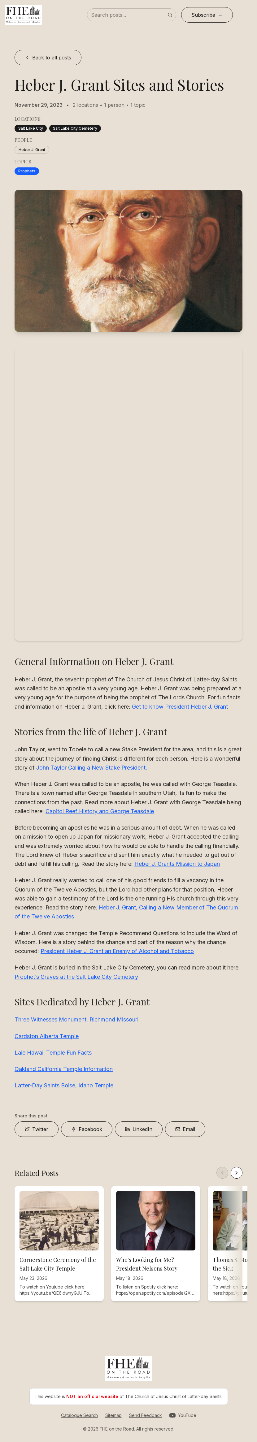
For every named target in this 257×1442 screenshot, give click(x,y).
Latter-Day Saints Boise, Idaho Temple (64, 1085)
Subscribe (203, 15)
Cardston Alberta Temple (47, 1036)
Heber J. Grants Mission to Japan (177, 864)
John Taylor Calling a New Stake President (91, 767)
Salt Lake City (30, 128)
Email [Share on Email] (185, 1129)
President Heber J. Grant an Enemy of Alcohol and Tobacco (117, 951)
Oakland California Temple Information (64, 1069)
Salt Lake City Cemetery (75, 128)
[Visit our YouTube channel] (182, 1415)
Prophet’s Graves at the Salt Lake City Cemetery (76, 977)
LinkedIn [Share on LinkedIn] (138, 1129)
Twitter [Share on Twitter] (36, 1129)
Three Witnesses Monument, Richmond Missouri (76, 1019)
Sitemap (113, 1415)
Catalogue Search (79, 1415)
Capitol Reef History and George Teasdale (100, 811)
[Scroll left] (222, 1173)
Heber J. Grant (32, 149)
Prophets (26, 171)
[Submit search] (170, 14)
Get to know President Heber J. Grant (180, 706)
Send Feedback (145, 1415)
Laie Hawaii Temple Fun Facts (53, 1052)
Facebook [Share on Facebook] (86, 1129)
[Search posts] (131, 14)
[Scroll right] (236, 1173)
